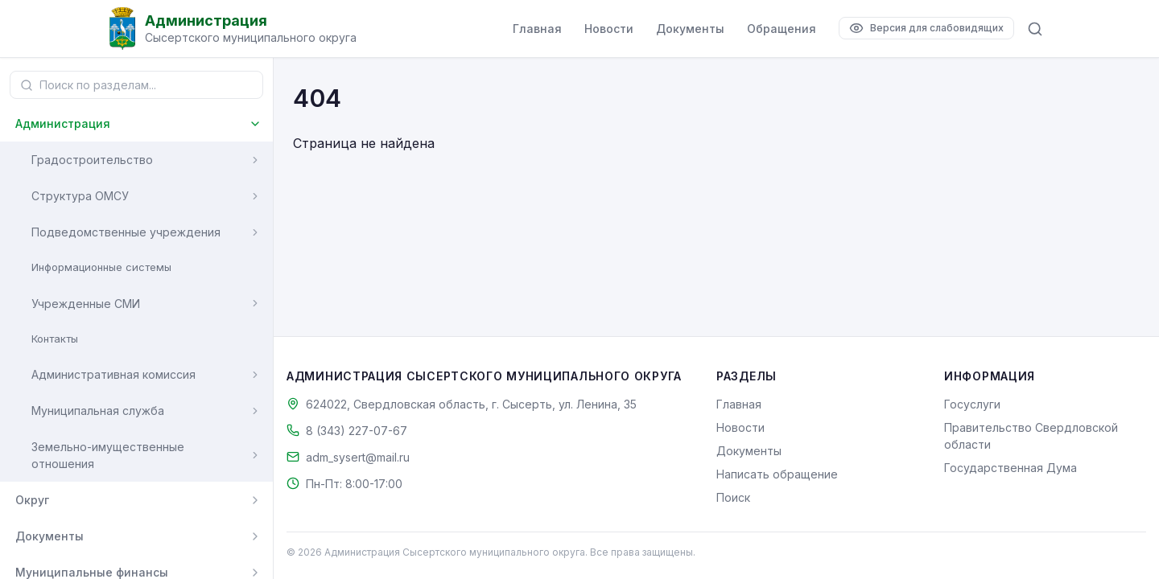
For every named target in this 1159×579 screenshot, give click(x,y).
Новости (608, 28)
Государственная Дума (1010, 467)
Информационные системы (101, 267)
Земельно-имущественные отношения (107, 455)
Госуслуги (972, 404)
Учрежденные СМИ (85, 303)
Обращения (781, 28)
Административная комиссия (113, 374)
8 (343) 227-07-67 (356, 430)
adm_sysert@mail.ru (358, 457)
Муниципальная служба (97, 410)
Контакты (54, 338)
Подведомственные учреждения (126, 232)
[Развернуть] (255, 160)
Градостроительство (92, 159)
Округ (32, 500)
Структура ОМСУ (80, 196)
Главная (537, 28)
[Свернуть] (255, 123)
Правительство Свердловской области (1031, 436)
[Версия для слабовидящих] (926, 28)
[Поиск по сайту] (1035, 28)
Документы (690, 28)
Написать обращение (777, 474)
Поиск (733, 497)
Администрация (62, 123)
